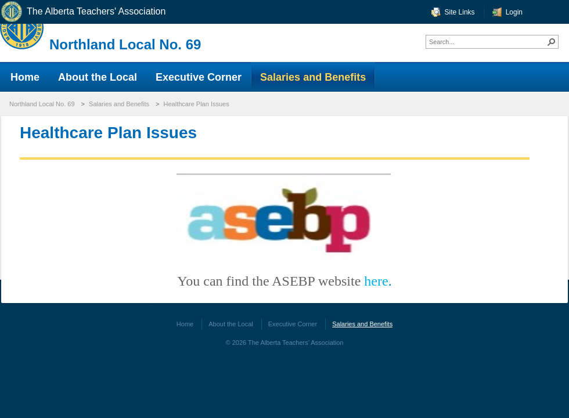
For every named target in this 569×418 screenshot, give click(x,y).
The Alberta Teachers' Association (82, 12)
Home (185, 323)
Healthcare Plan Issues (196, 103)
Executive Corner (292, 323)
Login (514, 12)
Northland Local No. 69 (125, 44)
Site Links (460, 12)
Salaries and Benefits (119, 103)
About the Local (230, 323)
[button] (551, 41)
